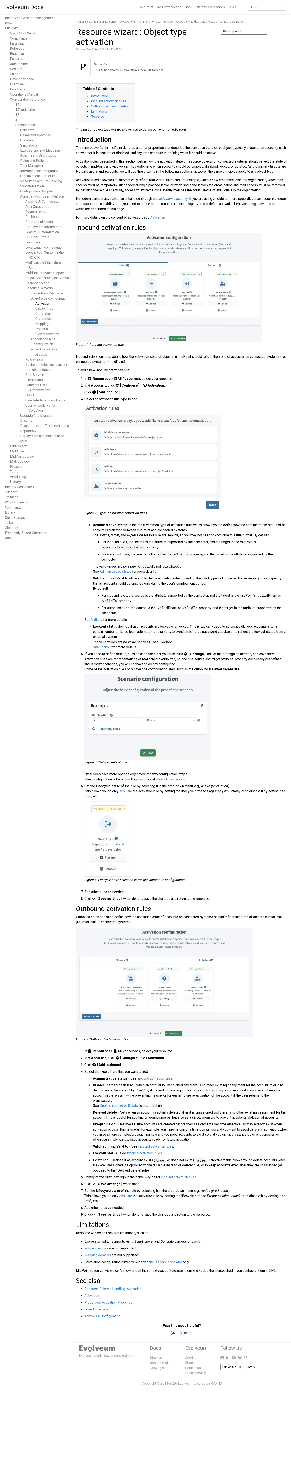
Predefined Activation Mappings (108, 1302)
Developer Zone (22, 79)
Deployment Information (43, 227)
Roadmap (17, 54)
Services (191, 1358)
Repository (28, 431)
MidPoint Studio (22, 456)
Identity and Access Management (30, 18)
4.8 (17, 115)
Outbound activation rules (110, 106)
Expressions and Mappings (40, 150)
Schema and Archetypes (38, 156)
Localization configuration (44, 247)
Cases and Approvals (36, 135)
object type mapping (171, 779)
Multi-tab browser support (44, 273)
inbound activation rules (154, 1078)
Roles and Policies (34, 161)
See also (97, 116)
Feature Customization (42, 232)
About (9, 538)
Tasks (29, 395)
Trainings (11, 497)
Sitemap (156, 1358)
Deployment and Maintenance (42, 436)
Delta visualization (39, 222)
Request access (37, 283)
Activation (42, 303)
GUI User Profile (37, 237)
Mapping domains (97, 1255)
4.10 (18, 105)
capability (173, 199)
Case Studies (15, 518)
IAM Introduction (169, 7)
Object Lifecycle (96, 1309)
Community (13, 507)
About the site (160, 1363)
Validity (96, 620)
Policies (41, 329)
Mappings (42, 324)
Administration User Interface (42, 196)
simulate (125, 791)
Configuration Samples (37, 191)
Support (11, 492)
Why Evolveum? (16, 502)
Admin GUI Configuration (43, 201)
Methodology (20, 461)
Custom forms (36, 212)
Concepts (27, 130)
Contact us (193, 1368)
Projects (16, 467)
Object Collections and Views (47, 278)
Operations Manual (24, 94)
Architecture (19, 64)
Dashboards (34, 217)
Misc (24, 441)
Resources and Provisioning (41, 181)
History (15, 482)
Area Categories (37, 207)
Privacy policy (195, 1373)
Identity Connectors (210, 7)
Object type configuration (48, 298)
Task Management (33, 166)
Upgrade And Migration (37, 416)
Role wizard (34, 360)
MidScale (17, 451)
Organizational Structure (38, 176)
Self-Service (34, 375)
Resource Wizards (39, 288)
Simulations (29, 145)
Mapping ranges (96, 1248)
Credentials (44, 319)
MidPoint (146, 7)
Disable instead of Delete (119, 1106)
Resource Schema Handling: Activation (112, 1289)
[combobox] (244, 31)
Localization (34, 242)
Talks (232, 7)
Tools (14, 472)
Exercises (17, 84)
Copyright (157, 1368)
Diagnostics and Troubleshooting (44, 426)
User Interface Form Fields (45, 400)
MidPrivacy (18, 446)
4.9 (17, 120)
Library (10, 512)
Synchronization (32, 186)
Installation (18, 43)
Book (188, 7)
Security (16, 69)
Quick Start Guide (22, 33)
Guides (15, 74)
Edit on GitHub (231, 1367)
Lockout (106, 647)
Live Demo (18, 89)
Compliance (18, 38)
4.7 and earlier (25, 110)
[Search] (267, 7)
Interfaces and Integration (39, 171)
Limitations (99, 111)
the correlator (165, 1262)
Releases (17, 49)
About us (191, 1363)
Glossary (11, 528)
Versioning (18, 477)
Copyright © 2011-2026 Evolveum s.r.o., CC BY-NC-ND (182, 1383)
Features (16, 59)
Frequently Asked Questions (26, 533)
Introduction (100, 96)
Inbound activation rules (108, 101)
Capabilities (44, 309)
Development (25, 125)
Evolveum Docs (23, 7)
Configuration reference (27, 100)
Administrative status (115, 572)
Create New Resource (46, 293)
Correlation (28, 140)
